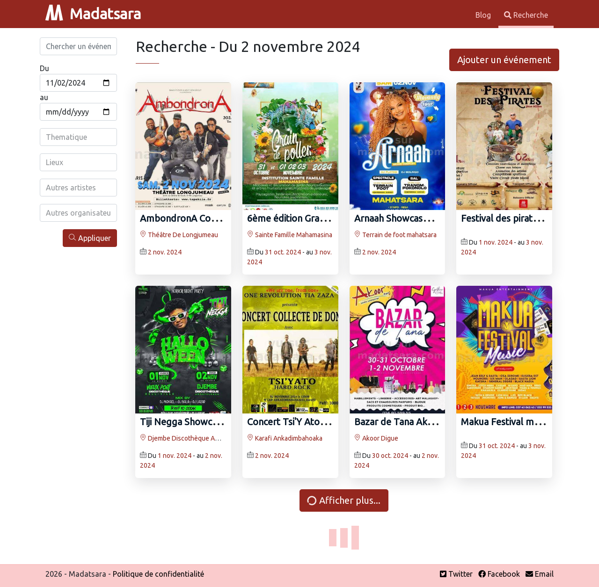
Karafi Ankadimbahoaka (284, 438)
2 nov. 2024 (165, 252)
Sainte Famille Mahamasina (289, 235)
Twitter (456, 574)
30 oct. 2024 (390, 455)
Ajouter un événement (504, 59)
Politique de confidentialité (158, 574)
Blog (484, 15)
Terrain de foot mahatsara (395, 235)
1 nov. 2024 (495, 242)
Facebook (499, 574)
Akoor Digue (376, 438)
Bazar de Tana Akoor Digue (411, 421)
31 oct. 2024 (283, 252)
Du (44, 68)
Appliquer (90, 237)
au (44, 97)
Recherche (526, 15)
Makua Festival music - (508, 421)
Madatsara (93, 13)
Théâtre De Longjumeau (179, 235)
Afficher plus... (343, 500)
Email (540, 574)
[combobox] (78, 137)
